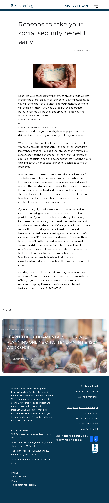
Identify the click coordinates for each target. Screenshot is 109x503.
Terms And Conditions (87, 418)
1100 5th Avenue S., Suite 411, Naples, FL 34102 (31, 461)
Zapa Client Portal (89, 429)
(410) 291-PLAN (76, 5)
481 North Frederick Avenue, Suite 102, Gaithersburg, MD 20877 (30, 453)
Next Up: (8, 310)
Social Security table (29, 119)
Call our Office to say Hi (86, 391)
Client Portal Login (88, 423)
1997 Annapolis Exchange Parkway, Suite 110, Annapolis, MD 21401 (31, 444)
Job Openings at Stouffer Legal (82, 407)
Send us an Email (89, 386)
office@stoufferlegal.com (24, 485)
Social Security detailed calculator (37, 127)
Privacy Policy (91, 413)
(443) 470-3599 (18, 476)
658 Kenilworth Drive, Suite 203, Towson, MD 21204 (31, 436)
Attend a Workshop (88, 397)
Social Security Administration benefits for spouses (46, 257)
